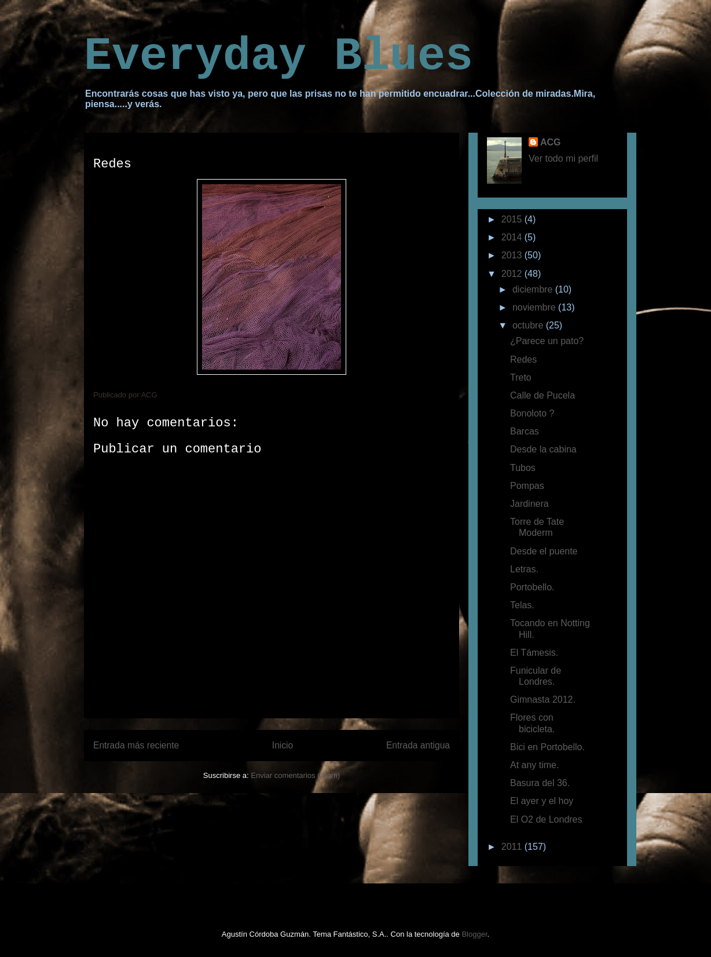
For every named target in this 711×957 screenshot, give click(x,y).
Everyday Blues (278, 56)
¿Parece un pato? (547, 341)
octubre (529, 325)
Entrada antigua (418, 745)
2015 (513, 219)
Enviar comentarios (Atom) (295, 775)
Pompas (527, 486)
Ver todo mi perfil (563, 158)
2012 (513, 274)
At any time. (534, 765)
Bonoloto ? (532, 413)
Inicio (282, 745)
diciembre (533, 289)
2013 (513, 255)
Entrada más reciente (136, 745)
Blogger (474, 934)
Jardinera (529, 504)
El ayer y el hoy (541, 801)
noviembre (535, 307)
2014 (513, 237)
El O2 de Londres (546, 819)
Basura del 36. (540, 783)
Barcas (524, 431)
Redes (523, 359)
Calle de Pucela (542, 395)
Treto (521, 377)
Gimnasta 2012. (543, 699)
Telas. (522, 605)
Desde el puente (544, 551)
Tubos (523, 468)
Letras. (524, 569)
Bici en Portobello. (547, 747)
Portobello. (532, 587)
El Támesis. (534, 653)
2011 (513, 847)
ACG (550, 142)
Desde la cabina (543, 449)
